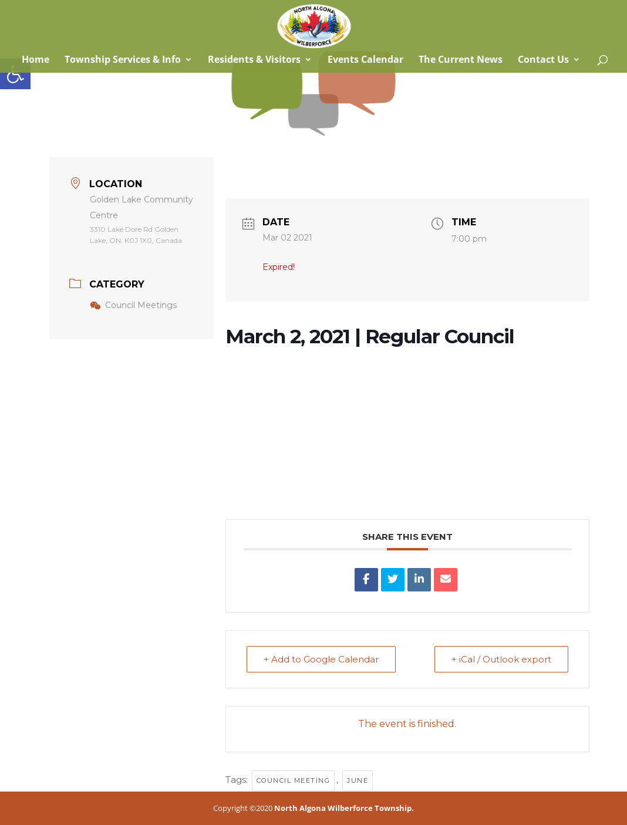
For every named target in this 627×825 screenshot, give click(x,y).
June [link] (357, 780)
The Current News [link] (461, 60)
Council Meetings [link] (133, 305)
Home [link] (34, 60)
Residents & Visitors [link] (254, 60)
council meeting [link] (294, 780)
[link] (15, 74)
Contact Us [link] (543, 60)
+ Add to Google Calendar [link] (321, 659)
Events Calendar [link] (365, 60)
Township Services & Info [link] (123, 60)
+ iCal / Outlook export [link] (501, 659)
